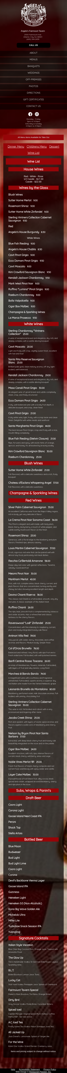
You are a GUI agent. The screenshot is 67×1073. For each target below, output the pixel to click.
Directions (33, 92)
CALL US (33, 45)
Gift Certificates (33, 99)
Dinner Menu (16, 146)
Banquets (33, 66)
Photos (33, 86)
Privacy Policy (49, 1069)
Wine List (34, 152)
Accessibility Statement (29, 1069)
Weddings (34, 72)
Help (13, 1069)
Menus (33, 59)
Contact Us (33, 106)
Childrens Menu (37, 146)
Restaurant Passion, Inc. (40, 1072)
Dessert (54, 146)
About (33, 52)
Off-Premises (33, 79)
